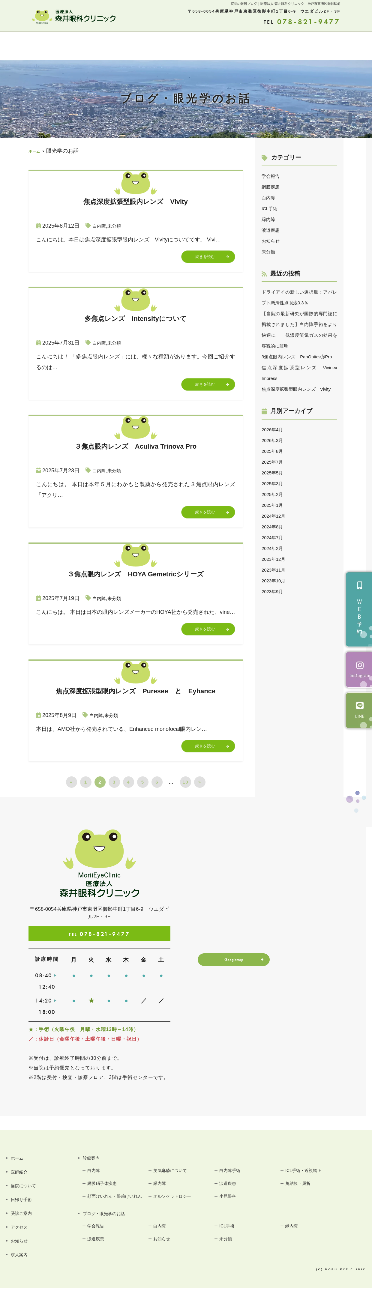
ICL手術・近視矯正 (308, 1182)
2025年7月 (274, 483)
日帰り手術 (154, 46)
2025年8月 (274, 473)
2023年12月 (276, 581)
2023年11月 (276, 591)
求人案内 (345, 46)
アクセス (222, 46)
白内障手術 (233, 1182)
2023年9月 (274, 613)
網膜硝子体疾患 (106, 1196)
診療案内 (121, 46)
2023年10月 (276, 602)
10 (185, 793)
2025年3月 (274, 505)
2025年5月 (274, 494)
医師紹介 (50, 46)
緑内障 (270, 219)
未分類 (118, 226)
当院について (86, 46)
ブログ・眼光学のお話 (268, 46)
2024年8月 (274, 548)
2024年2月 (274, 570)
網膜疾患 (272, 187)
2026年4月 (274, 451)
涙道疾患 (272, 230)
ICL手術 (271, 208)
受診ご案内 (189, 46)
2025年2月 (274, 516)
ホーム (23, 46)
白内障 (100, 226)
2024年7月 (274, 559)
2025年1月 (274, 527)
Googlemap (231, 973)
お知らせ (315, 46)
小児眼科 (231, 1209)
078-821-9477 (99, 945)
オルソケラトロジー (177, 1209)
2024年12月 (276, 537)
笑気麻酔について (174, 1182)
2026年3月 (274, 462)
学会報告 (272, 176)
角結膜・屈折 (301, 1196)
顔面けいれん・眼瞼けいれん (115, 1214)
